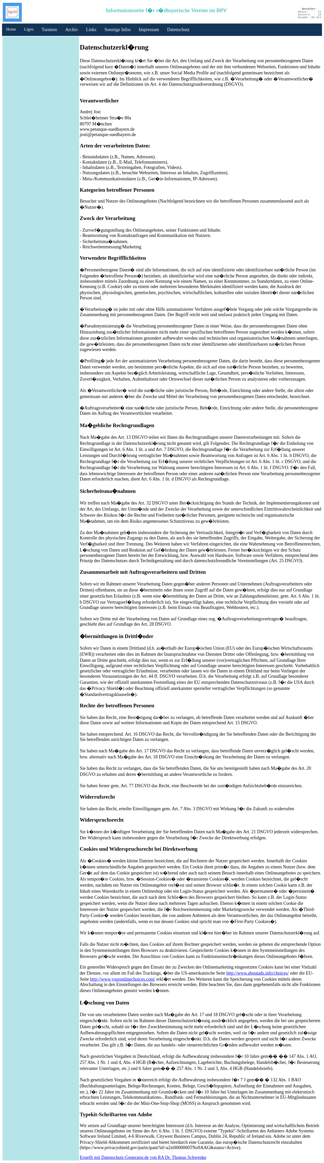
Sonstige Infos (118, 29)
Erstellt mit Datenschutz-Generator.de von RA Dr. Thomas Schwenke (143, 1157)
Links (91, 29)
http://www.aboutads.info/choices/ (257, 973)
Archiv (71, 29)
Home (11, 29)
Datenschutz (178, 29)
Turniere (49, 29)
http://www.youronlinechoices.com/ (122, 979)
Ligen (28, 29)
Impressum (149, 29)
